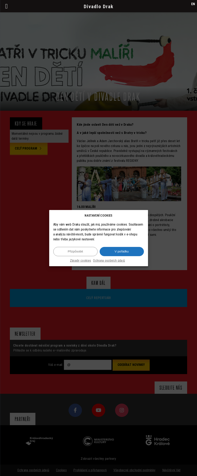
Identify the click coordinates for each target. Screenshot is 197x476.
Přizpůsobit (75, 251)
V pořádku (122, 251)
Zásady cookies (80, 261)
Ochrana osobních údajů (109, 261)
